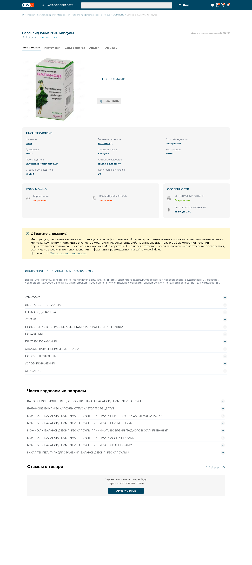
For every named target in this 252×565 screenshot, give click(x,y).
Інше (29, 143)
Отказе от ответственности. (68, 253)
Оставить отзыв (48, 37)
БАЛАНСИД (105, 143)
